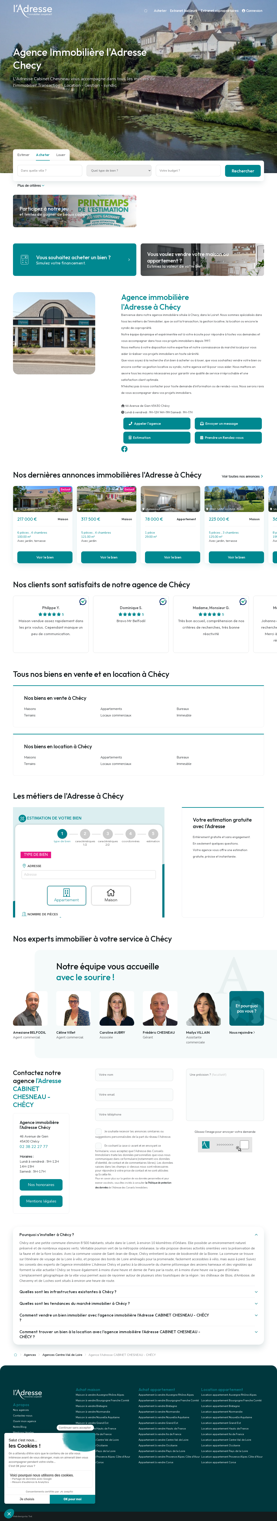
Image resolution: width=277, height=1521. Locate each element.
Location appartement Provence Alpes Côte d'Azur (232, 1456)
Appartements (111, 709)
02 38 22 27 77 (34, 1146)
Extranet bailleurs (183, 11)
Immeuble (184, 715)
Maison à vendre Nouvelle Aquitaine (97, 1417)
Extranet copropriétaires (219, 11)
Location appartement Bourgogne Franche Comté (231, 1400)
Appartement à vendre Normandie (159, 1411)
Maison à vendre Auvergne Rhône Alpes (100, 1395)
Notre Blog (19, 1427)
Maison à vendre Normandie (93, 1411)
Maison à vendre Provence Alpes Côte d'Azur (103, 1456)
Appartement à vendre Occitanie (157, 1445)
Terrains (29, 715)
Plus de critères (31, 185)
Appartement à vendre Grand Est (158, 1423)
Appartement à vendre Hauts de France (162, 1428)
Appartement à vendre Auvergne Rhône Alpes (166, 1395)
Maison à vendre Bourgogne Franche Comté (102, 1400)
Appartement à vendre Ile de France (159, 1434)
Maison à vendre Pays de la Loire (95, 1451)
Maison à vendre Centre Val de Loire (97, 1440)
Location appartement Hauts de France (224, 1428)
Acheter (160, 11)
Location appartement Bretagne (220, 1406)
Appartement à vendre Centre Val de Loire (163, 1440)
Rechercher (243, 171)
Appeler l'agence (145, 423)
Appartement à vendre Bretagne (157, 1406)
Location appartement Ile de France (222, 1434)
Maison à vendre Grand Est (92, 1423)
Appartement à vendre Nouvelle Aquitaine (163, 1417)
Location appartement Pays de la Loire (224, 1451)
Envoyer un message (219, 423)
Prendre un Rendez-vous (221, 437)
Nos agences (21, 1410)
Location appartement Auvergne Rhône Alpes (229, 1395)
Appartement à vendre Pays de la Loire (161, 1451)
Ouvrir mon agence (24, 1421)
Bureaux (183, 709)
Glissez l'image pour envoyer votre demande (225, 1132)
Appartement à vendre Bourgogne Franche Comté (168, 1400)
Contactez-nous (22, 1415)
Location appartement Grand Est (221, 1423)
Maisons (30, 709)
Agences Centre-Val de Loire (62, 1355)
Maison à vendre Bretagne (91, 1406)
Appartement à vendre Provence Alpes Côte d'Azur (169, 1456)
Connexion (252, 11)
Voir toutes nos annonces (243, 476)
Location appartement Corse (218, 1462)
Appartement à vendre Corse (155, 1462)
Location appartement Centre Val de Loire (226, 1440)
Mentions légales (41, 1201)
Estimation (140, 437)
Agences (30, 1355)
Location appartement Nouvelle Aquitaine (226, 1417)
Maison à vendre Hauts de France (96, 1428)
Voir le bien (45, 557)
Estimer (23, 155)
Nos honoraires (41, 1184)
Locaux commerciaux (115, 715)
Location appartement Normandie (221, 1411)
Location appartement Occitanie (220, 1445)
